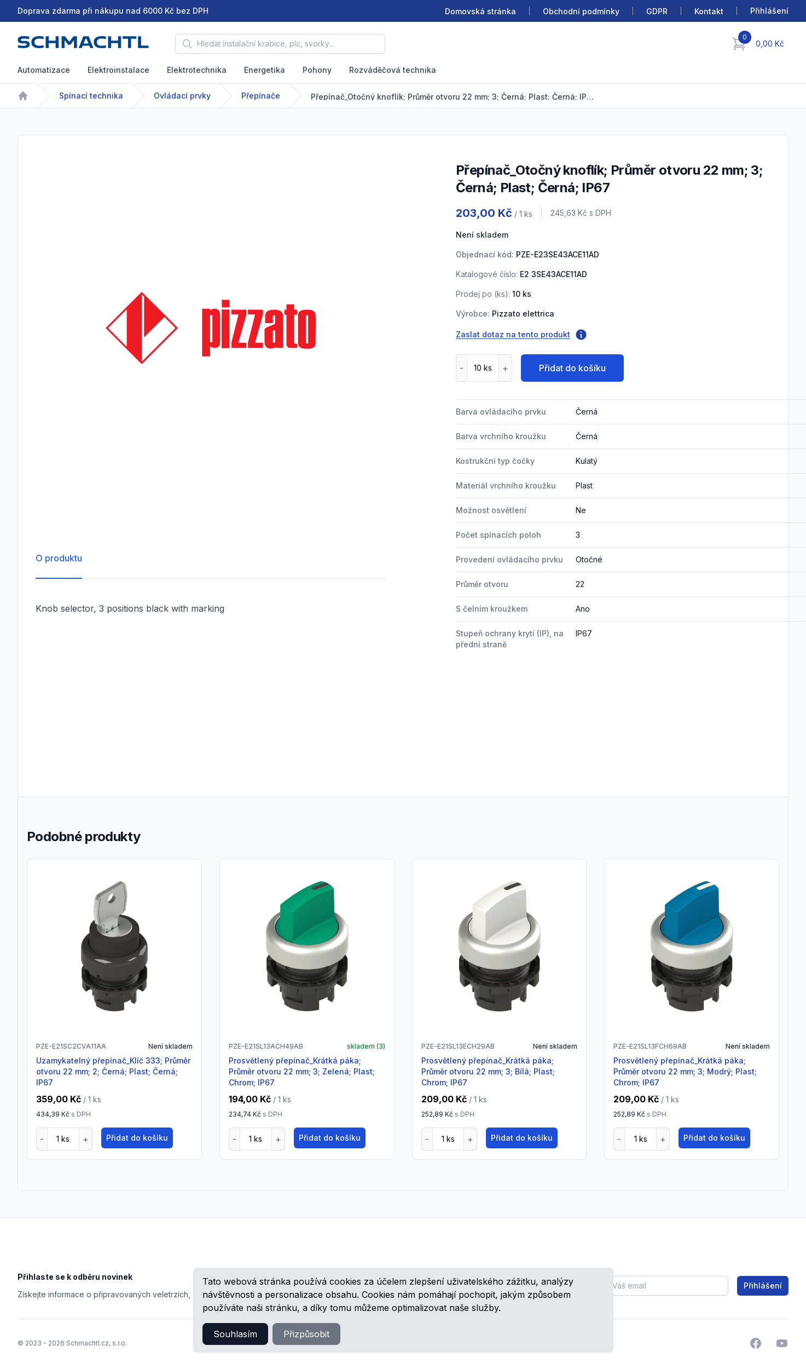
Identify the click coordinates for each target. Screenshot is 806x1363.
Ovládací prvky (182, 95)
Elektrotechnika (197, 69)
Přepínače (260, 95)
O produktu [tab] (59, 558)
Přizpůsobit (306, 1334)
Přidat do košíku (572, 368)
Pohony (317, 69)
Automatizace (44, 69)
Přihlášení (763, 1285)
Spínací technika (91, 95)
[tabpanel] (211, 328)
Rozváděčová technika (392, 69)
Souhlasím (235, 1334)
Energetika (264, 69)
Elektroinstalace (118, 69)
